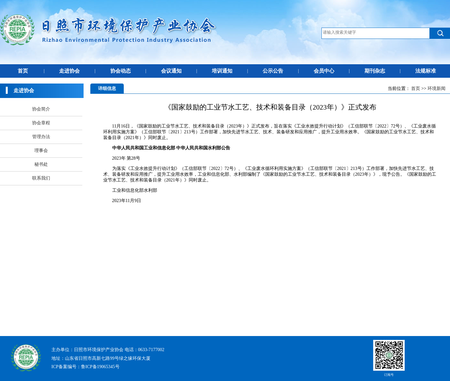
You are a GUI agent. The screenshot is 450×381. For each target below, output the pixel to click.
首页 (23, 71)
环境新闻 (437, 88)
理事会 (41, 150)
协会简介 (41, 109)
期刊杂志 (374, 71)
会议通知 (171, 71)
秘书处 (41, 164)
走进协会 (69, 71)
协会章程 (41, 122)
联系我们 (41, 178)
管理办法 (41, 136)
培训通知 (222, 71)
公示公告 (273, 71)
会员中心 (324, 71)
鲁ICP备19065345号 (100, 366)
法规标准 (425, 71)
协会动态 (120, 71)
